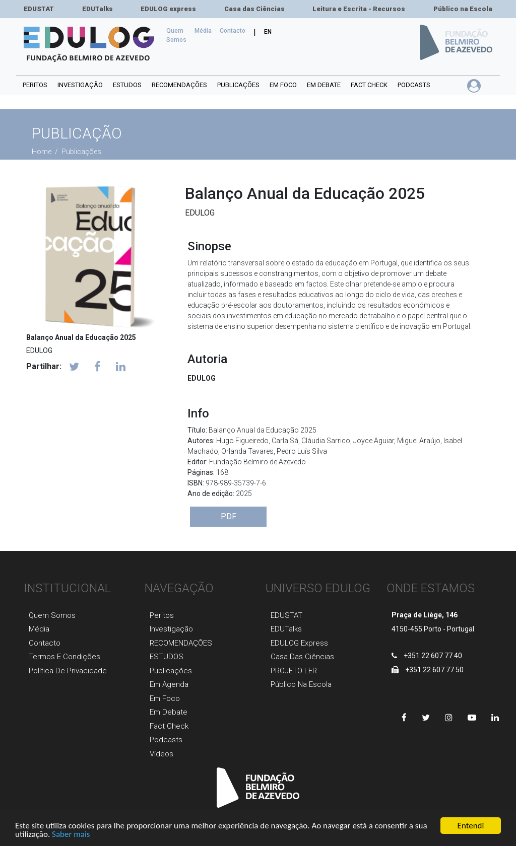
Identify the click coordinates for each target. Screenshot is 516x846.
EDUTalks (97, 9)
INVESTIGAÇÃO (80, 85)
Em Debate (168, 712)
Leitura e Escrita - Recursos (358, 9)
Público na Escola (462, 9)
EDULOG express (168, 9)
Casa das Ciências (254, 9)
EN (268, 31)
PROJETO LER (294, 670)
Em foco (283, 85)
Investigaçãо (171, 628)
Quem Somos (178, 35)
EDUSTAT (39, 9)
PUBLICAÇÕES (238, 85)
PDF (228, 516)
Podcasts (414, 85)
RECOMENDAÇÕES (179, 85)
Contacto (44, 643)
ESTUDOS (127, 85)
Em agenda (169, 684)
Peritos (35, 85)
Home (42, 152)
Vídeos (161, 753)
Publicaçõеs (171, 670)
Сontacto (232, 30)
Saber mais (71, 834)
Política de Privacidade (68, 670)
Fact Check (369, 85)
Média (203, 30)
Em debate (324, 85)
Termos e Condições (64, 656)
